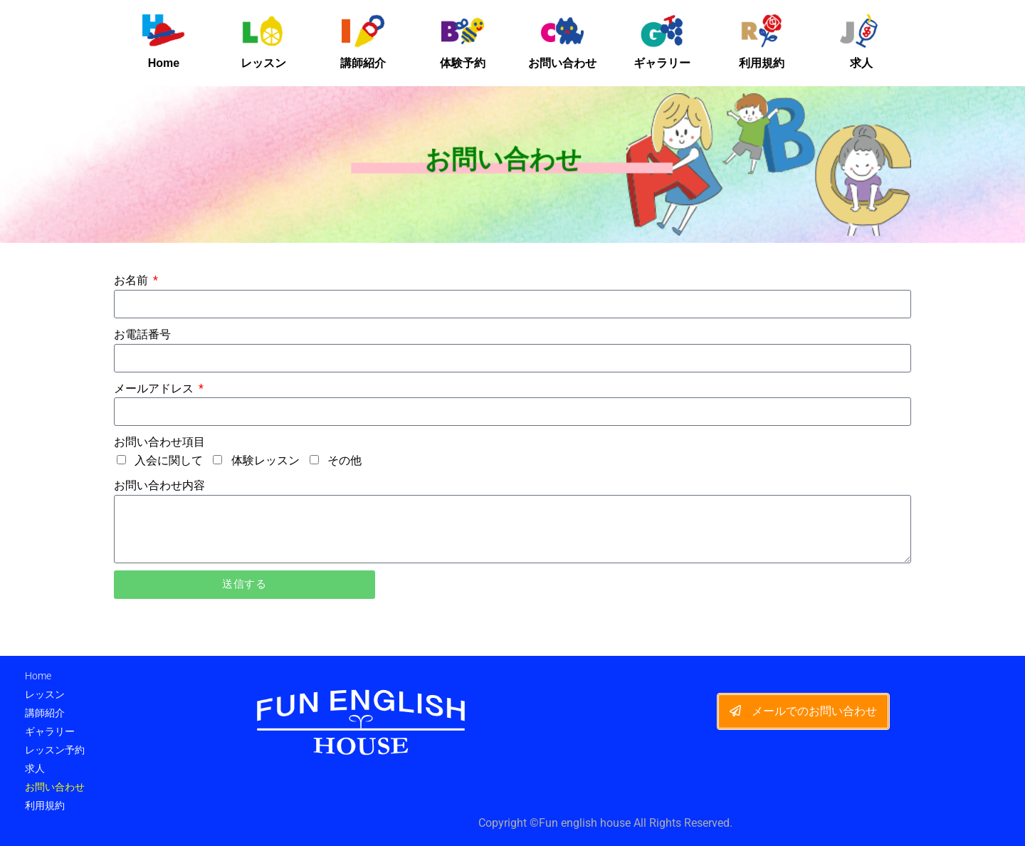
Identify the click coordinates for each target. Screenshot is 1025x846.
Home (163, 63)
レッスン (263, 63)
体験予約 (462, 63)
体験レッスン (265, 460)
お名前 (132, 280)
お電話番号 (142, 334)
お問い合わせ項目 (159, 442)
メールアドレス (155, 388)
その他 (344, 460)
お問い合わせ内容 (159, 485)
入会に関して (169, 460)
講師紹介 (363, 63)
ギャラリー (662, 63)
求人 (861, 63)
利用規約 (761, 63)
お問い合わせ (562, 63)
